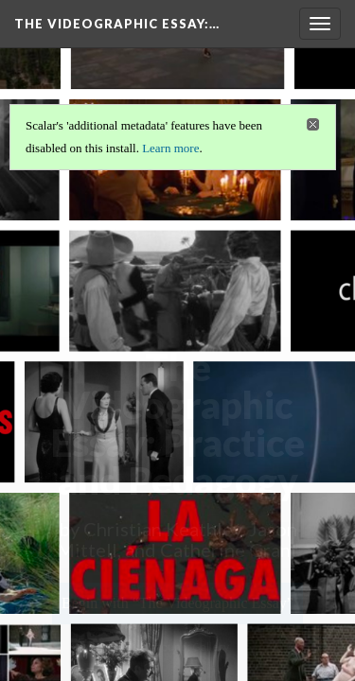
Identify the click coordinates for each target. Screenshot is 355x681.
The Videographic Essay (117, 23)
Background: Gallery (177, 646)
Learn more (170, 148)
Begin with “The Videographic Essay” (177, 603)
